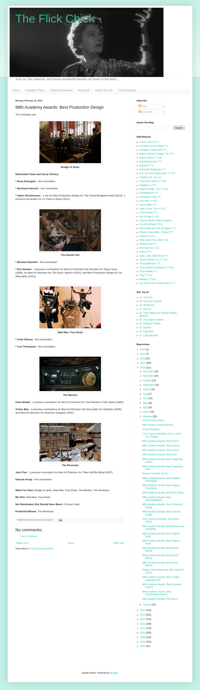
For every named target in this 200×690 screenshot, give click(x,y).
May (145, 403)
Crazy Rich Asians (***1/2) (152, 181)
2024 (143, 349)
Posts (143, 106)
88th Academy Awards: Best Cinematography (156, 498)
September (149, 385)
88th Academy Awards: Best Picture (160, 441)
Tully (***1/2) (145, 275)
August (147, 389)
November (148, 376)
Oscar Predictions (151, 429)
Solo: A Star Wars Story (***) (153, 255)
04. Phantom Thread (149, 323)
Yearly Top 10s (103, 90)
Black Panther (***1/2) (150, 157)
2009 (143, 637)
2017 (143, 363)
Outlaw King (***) (148, 244)
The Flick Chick (54, 18)
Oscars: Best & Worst (153, 420)
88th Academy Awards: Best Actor (159, 454)
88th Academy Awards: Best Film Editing (163, 492)
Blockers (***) (146, 165)
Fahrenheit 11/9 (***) (149, 197)
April (145, 407)
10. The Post (145, 297)
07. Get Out (145, 309)
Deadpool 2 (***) (147, 185)
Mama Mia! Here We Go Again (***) (157, 228)
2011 (143, 628)
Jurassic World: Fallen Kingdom (155, 220)
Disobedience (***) (148, 193)
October (147, 380)
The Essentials (127, 90)
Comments (146, 112)
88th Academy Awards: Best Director (161, 445)
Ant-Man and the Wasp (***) (153, 146)
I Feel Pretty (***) (148, 212)
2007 (143, 646)
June (145, 398)
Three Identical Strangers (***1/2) (156, 267)
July (145, 394)
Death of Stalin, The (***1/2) (153, 189)
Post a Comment (28, 536)
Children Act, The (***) (150, 177)
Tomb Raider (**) (148, 271)
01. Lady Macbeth (148, 335)
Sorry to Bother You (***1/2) (153, 259)
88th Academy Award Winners (157, 425)
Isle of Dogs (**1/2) (149, 216)
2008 (143, 641)
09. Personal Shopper (150, 301)
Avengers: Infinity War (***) (153, 150)
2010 (143, 632)
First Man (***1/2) (148, 200)
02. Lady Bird (146, 331)
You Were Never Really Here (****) (157, 283)
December (148, 371)
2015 (143, 610)
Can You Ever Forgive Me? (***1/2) (157, 173)
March (146, 411)
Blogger (114, 673)
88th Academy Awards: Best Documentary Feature (156, 593)
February (148, 416)
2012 (143, 623)
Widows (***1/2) (147, 279)
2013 (143, 619)
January (147, 604)
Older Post (118, 543)
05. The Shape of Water (151, 319)
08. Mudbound (146, 305)
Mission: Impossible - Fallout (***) (156, 232)
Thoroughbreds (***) (149, 263)
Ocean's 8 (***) (147, 236)
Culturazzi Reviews (61, 90)
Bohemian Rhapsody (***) (152, 169)
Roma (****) (145, 251)
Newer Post (22, 543)
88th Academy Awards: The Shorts (160, 599)
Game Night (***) (148, 204)
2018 (143, 358)
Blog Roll (83, 90)
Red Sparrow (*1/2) (149, 248)
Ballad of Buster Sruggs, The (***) (156, 153)
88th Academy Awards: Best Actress (160, 450)
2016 (143, 367)
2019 (143, 354)
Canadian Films (34, 90)
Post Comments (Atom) (41, 548)
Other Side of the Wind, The (153, 240)
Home (15, 90)
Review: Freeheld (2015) (155, 473)
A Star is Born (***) (148, 142)
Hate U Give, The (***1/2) (152, 208)
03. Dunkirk (145, 327)
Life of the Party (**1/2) (151, 224)
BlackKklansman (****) (150, 161)
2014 (143, 614)
